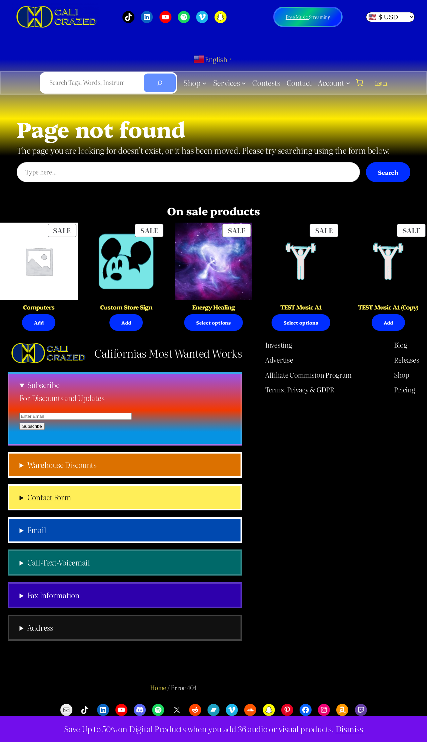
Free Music (297, 17)
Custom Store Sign (126, 307)
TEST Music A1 (301, 307)
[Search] (160, 83)
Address (40, 627)
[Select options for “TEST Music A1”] (301, 322)
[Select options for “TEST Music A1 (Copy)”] (388, 322)
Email (36, 530)
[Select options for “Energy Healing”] (213, 322)
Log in (381, 83)
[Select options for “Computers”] (38, 322)
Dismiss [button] (349, 729)
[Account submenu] (348, 83)
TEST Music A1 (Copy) (388, 307)
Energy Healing (213, 307)
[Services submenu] (244, 83)
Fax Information (53, 595)
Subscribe (43, 385)
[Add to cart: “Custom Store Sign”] (126, 322)
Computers (38, 307)
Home (158, 687)
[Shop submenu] (204, 83)
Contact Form (49, 497)
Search (388, 172)
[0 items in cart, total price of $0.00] (359, 83)
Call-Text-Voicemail (58, 562)
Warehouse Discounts (61, 465)
